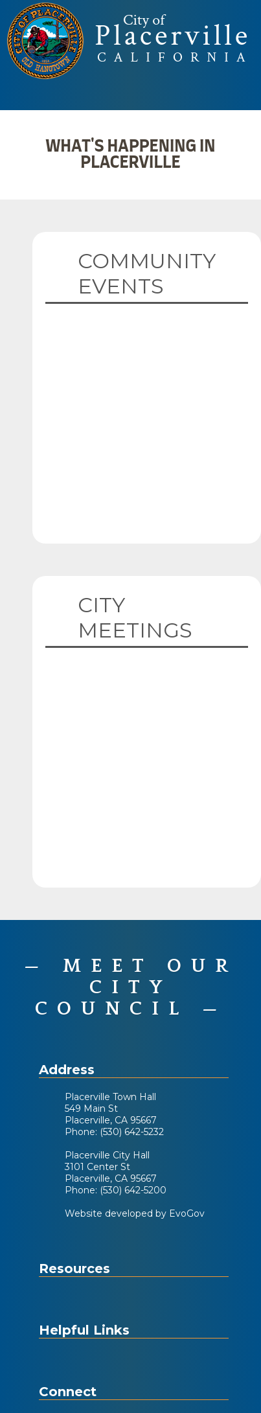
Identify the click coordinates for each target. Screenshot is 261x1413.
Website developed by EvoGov (135, 1213)
